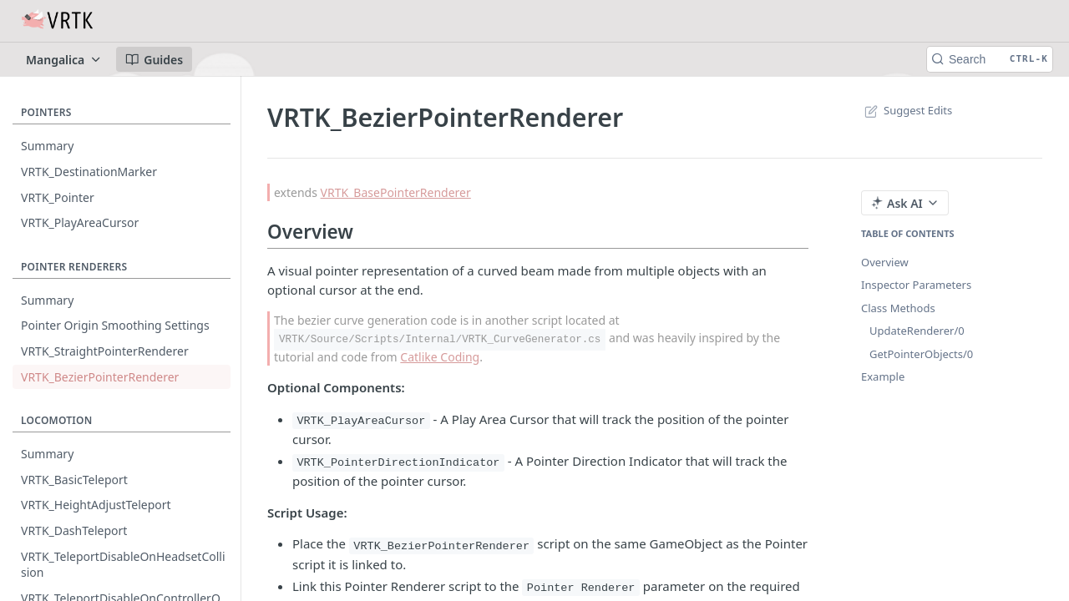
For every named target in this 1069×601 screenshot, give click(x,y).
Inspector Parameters (916, 284)
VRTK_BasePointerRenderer (396, 192)
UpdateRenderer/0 (917, 330)
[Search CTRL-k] (989, 59)
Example (882, 376)
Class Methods (898, 308)
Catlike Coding (439, 357)
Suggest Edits (906, 110)
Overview (885, 262)
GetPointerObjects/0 (921, 353)
